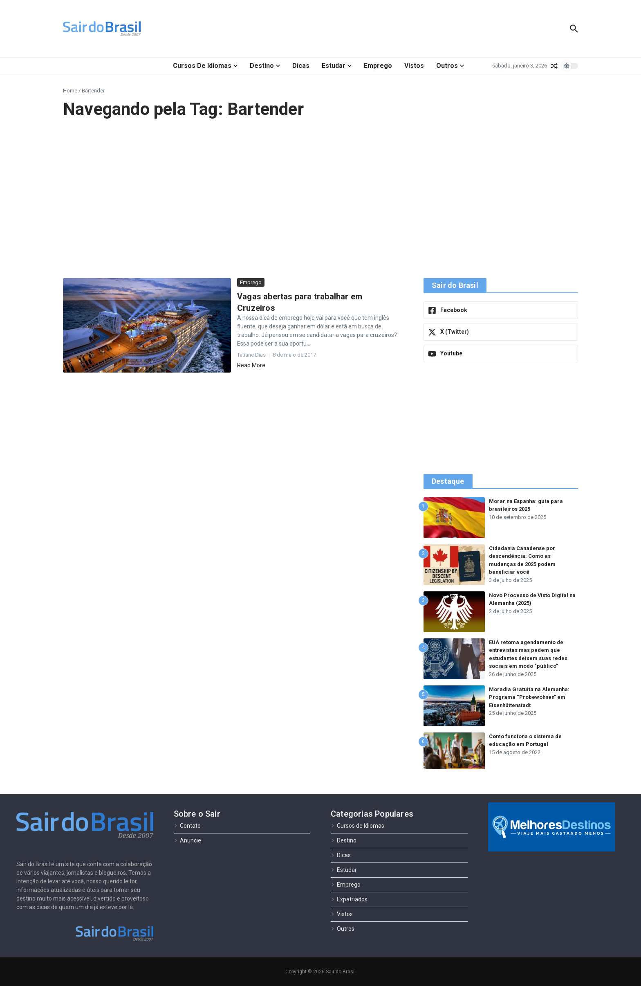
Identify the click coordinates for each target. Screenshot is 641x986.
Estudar (337, 66)
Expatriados (349, 899)
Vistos (414, 66)
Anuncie (187, 840)
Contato (187, 825)
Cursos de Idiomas (205, 66)
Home (70, 91)
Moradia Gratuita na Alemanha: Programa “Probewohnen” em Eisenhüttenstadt (530, 697)
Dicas (300, 66)
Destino (265, 66)
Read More (251, 365)
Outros (450, 66)
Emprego (378, 66)
